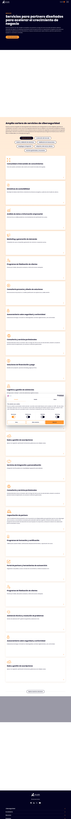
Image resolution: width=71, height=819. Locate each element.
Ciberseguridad (10, 808)
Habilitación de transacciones (47, 142)
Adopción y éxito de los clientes (44, 146)
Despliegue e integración (24, 146)
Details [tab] (35, 399)
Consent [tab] (16, 399)
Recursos (8, 815)
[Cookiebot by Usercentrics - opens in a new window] (58, 396)
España (62, 2)
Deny (16, 422)
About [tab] (55, 399)
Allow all (55, 422)
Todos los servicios (26, 138)
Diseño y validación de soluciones (25, 142)
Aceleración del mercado (42, 138)
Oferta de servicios (12, 37)
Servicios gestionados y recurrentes (35, 150)
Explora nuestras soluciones (35, 691)
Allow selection (35, 422)
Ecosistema (9, 811)
